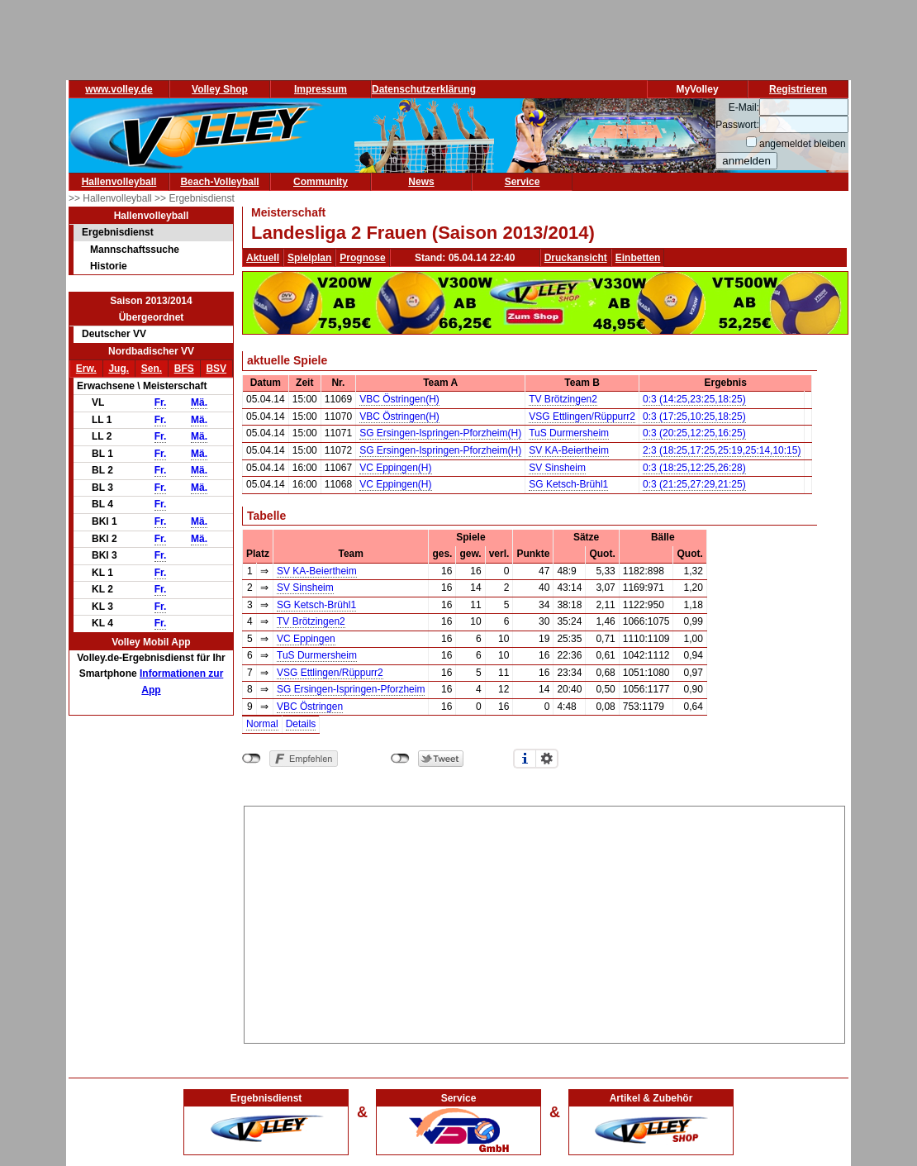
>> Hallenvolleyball (111, 198)
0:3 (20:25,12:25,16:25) (694, 433)
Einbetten (638, 258)
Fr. (160, 402)
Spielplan (309, 258)
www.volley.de (118, 89)
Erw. (86, 368)
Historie (108, 266)
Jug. (118, 368)
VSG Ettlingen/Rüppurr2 (582, 416)
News (421, 182)
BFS (184, 368)
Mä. (199, 402)
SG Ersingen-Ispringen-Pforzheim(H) (440, 433)
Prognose (362, 258)
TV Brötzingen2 (563, 399)
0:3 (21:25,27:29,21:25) (694, 484)
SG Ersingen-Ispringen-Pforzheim (351, 689)
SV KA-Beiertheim (569, 450)
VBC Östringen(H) (399, 399)
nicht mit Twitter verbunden (400, 759)
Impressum (320, 89)
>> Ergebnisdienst (194, 198)
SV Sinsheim (557, 468)
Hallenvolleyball (119, 182)
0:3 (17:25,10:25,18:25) (694, 416)
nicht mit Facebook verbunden (251, 759)
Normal (262, 724)
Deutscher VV (114, 334)
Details (301, 724)
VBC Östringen (310, 706)
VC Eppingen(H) (395, 468)
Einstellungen (546, 759)
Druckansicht (575, 258)
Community (320, 182)
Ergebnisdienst (118, 232)
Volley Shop (220, 89)
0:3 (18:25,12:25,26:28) (694, 468)
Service (522, 182)
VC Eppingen (306, 639)
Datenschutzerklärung (424, 89)
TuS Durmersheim (569, 433)
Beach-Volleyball (219, 182)
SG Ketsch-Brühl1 (568, 484)
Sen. (151, 368)
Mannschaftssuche (134, 249)
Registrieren (798, 89)
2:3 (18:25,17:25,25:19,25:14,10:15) (722, 450)
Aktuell (262, 258)
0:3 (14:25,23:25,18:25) (694, 399)
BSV (216, 368)
